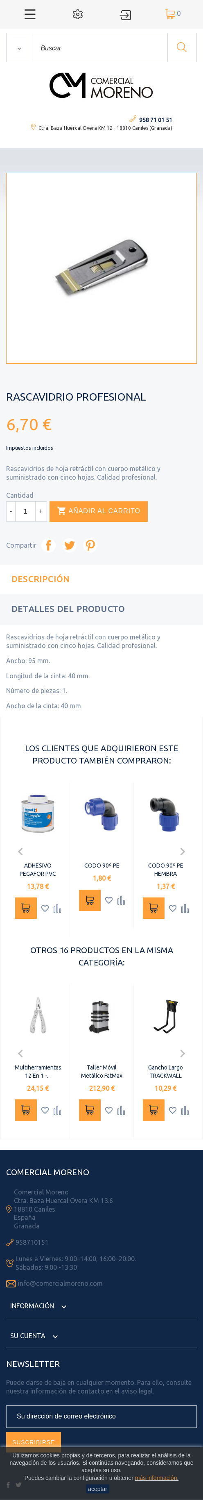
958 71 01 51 (155, 120)
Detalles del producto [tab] (68, 609)
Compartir (48, 545)
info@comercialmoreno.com (60, 1283)
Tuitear (69, 545)
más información (156, 1478)
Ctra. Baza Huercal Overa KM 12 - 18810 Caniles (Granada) (105, 128)
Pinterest (90, 545)
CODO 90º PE (102, 865)
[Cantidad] (25, 511)
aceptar (97, 1489)
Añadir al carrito (98, 511)
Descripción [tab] (40, 579)
